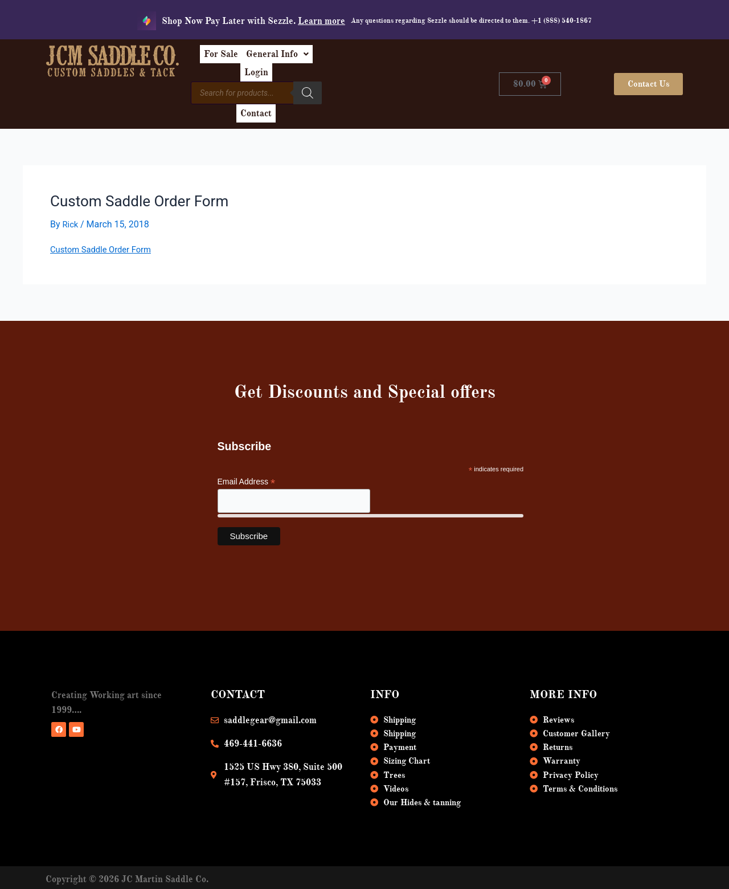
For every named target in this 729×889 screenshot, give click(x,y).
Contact (404, 84)
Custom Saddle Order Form (105, 224)
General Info (344, 58)
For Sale (278, 58)
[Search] (366, 82)
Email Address (247, 456)
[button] (344, 58)
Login (404, 58)
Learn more (321, 21)
